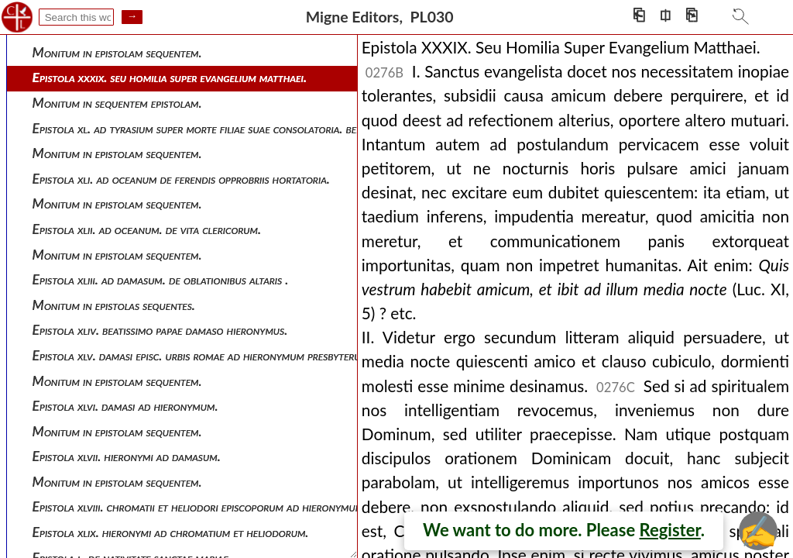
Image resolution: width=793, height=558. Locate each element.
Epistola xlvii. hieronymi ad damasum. (127, 456)
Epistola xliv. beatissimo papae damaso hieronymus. (160, 330)
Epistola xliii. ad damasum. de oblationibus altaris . (161, 279)
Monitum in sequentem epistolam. (117, 103)
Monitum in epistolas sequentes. (114, 305)
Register (670, 529)
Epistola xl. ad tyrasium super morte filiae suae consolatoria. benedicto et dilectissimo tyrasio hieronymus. (303, 128)
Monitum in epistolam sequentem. (117, 52)
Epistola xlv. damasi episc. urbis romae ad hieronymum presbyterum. (202, 355)
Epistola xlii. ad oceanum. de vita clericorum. (147, 229)
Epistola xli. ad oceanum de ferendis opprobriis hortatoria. (181, 178)
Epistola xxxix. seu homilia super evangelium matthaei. (170, 77)
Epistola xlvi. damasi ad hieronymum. (125, 406)
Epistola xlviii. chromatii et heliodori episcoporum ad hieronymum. (200, 506)
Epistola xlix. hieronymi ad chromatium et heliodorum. (171, 532)
